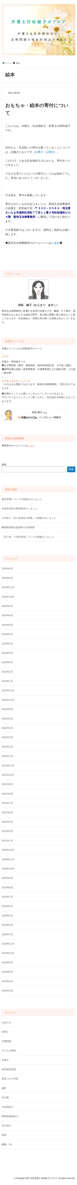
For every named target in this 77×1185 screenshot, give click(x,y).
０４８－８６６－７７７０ (16, 380)
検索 (4, 464)
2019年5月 (7, 971)
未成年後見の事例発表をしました (19, 508)
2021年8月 (7, 793)
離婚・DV (7, 1144)
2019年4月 (7, 981)
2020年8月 (7, 887)
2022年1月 (7, 756)
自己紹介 (6, 1125)
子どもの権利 (9, 1050)
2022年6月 (7, 718)
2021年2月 (7, 831)
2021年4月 (7, 821)
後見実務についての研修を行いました (22, 499)
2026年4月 (7, 568)
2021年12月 (8, 765)
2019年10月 (8, 953)
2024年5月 (7, 634)
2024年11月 (8, 587)
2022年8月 (7, 709)
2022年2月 (7, 746)
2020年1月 (7, 934)
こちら (5, 356)
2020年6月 (7, 906)
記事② (50, 152)
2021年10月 (8, 775)
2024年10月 (8, 596)
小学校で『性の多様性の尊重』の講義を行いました (29, 518)
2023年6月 (7, 662)
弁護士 (5, 1060)
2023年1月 (7, 681)
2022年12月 (8, 690)
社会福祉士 (8, 1106)
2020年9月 (7, 878)
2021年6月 (7, 812)
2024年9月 (7, 606)
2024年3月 (7, 643)
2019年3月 (7, 990)
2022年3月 (7, 737)
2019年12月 (8, 943)
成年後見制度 (9, 1069)
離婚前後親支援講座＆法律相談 (18, 527)
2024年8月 (7, 615)
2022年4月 (7, 728)
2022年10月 (8, 700)
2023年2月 (7, 671)
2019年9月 (7, 962)
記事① (39, 152)
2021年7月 (7, 803)
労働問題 (6, 1041)
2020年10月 (8, 868)
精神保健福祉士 (10, 1116)
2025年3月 (7, 578)
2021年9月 (7, 784)
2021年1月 (7, 840)
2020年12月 (8, 850)
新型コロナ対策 (10, 1078)
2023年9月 (7, 653)
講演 (4, 1135)
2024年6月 (7, 624)
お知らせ (6, 1022)
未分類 (5, 1097)
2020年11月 (8, 859)
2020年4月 (7, 915)
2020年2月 (7, 925)
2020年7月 (7, 896)
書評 (4, 1088)
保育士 (5, 1031)
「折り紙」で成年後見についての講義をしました (28, 536)
